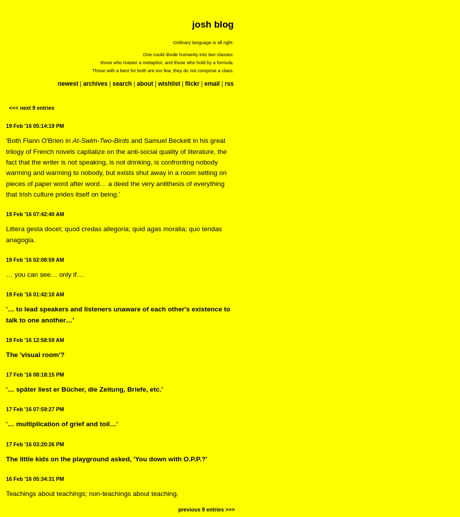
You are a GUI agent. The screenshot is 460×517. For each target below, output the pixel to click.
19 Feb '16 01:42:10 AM (35, 294)
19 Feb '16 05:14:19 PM (35, 126)
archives (95, 83)
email (212, 83)
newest (68, 83)
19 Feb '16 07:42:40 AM (35, 214)
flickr (192, 83)
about (145, 83)
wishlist (169, 83)
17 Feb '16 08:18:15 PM (35, 375)
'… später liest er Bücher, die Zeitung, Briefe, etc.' (84, 389)
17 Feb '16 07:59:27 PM (35, 409)
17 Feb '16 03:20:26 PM (35, 444)
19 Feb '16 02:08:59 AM (35, 260)
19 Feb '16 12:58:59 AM (35, 340)
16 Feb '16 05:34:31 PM (35, 479)
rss (229, 83)
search (122, 83)
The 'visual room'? (35, 355)
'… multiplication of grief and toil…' (62, 424)
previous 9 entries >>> (206, 509)
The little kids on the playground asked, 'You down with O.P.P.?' (106, 459)
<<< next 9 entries (31, 108)
